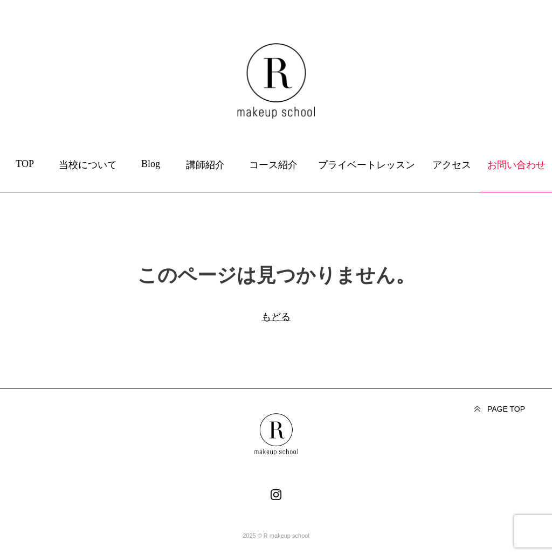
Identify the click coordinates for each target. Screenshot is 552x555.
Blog (150, 163)
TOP (25, 163)
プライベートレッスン (366, 164)
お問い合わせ (516, 164)
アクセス (451, 164)
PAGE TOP (506, 409)
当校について (88, 164)
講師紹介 (205, 164)
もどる (276, 316)
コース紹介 (273, 164)
